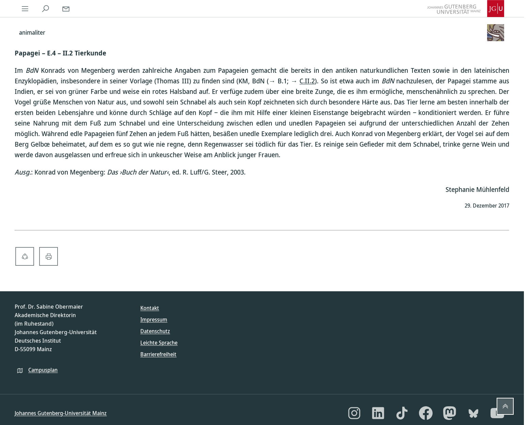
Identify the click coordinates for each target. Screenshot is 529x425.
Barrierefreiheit (158, 354)
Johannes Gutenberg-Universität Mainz (61, 413)
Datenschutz (155, 331)
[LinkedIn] (378, 413)
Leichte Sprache (158, 342)
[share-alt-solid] (24, 256)
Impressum (153, 319)
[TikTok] (402, 413)
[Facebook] (426, 413)
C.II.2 (307, 80)
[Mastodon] (449, 413)
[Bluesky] (473, 413)
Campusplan (43, 370)
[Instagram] (354, 413)
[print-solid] (48, 256)
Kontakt (149, 308)
